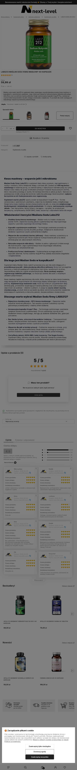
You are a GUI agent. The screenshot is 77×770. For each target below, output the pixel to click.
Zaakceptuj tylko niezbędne (40, 746)
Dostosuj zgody (40, 752)
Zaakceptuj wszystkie (39, 757)
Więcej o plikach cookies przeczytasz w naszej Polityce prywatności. (36, 741)
